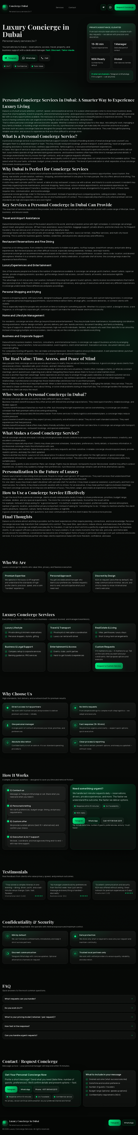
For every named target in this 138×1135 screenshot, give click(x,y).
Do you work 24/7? (69, 1008)
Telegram (10, 58)
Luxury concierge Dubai (28, 128)
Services (59, 7)
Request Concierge (125, 7)
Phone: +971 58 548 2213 (46, 1089)
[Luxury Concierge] (17, 7)
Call (44, 58)
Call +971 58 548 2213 (112, 821)
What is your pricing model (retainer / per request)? (69, 1017)
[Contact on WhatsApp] (110, 7)
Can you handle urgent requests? (69, 1035)
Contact (72, 7)
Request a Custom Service (109, 666)
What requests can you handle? (69, 998)
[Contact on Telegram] (103, 7)
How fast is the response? (69, 1026)
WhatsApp (28, 58)
